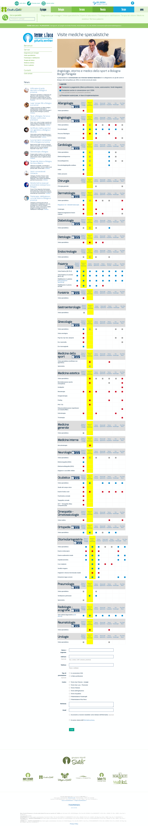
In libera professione (76, 676)
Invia (71, 729)
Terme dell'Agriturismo (76, 690)
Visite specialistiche (71, 15)
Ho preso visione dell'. (82, 720)
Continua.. (32, 100)
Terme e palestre (96, 19)
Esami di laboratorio (88, 15)
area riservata (74, 807)
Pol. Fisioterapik (116, 104)
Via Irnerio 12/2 (71, 797)
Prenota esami (33, 3)
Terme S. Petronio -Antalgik (83, 104)
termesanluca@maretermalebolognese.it (109, 25)
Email (64, 710)
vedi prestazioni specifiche (62, 281)
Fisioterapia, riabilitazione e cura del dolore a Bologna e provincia (40, 198)
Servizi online (48, 3)
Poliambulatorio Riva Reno (78, 699)
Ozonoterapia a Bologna (39, 152)
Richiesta (63, 703)
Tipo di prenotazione (62, 675)
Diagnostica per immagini (51, 15)
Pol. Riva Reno (122, 104)
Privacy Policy (74, 824)
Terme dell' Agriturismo (103, 104)
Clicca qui (104, 4)
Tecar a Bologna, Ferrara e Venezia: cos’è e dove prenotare (40, 118)
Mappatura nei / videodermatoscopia (68, 205)
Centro (64, 682)
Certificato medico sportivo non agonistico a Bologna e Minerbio (40, 130)
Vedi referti (20, 3)
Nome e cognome (63, 651)
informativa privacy (88, 720)
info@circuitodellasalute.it (80, 800)
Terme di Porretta (109, 264)
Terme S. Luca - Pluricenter (89, 104)
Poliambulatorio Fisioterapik (78, 696)
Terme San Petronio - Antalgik (78, 682)
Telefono (63, 665)
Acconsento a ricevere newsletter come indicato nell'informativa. (91, 715)
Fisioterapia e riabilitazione (109, 15)
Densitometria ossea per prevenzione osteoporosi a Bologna (40, 185)
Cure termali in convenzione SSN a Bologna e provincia (40, 141)
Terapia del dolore (128, 15)
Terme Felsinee (96, 104)
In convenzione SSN (76, 673)
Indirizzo (63, 658)
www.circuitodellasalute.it (67, 800)
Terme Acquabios (109, 104)
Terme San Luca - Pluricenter (78, 685)
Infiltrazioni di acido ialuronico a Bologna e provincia (38, 90)
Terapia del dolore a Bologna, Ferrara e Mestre (41, 162)
